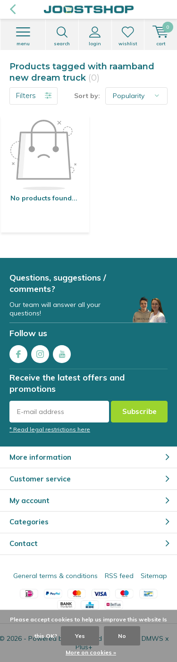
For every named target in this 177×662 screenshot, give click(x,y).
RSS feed (119, 575)
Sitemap (154, 575)
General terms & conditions (55, 575)
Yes (80, 635)
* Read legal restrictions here (49, 429)
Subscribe (139, 411)
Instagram (40, 352)
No (122, 635)
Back (12, 9)
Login (95, 36)
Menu (22, 36)
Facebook (18, 352)
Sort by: (87, 95)
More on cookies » (91, 652)
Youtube (62, 352)
